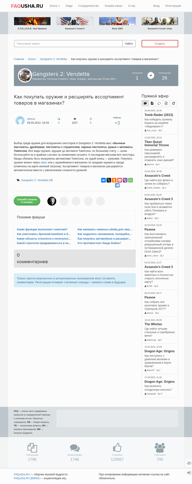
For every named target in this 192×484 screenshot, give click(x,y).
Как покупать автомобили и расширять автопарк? (105, 238)
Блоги (55, 5)
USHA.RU (27, 6)
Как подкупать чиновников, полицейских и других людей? (105, 234)
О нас (131, 5)
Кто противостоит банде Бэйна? (99, 243)
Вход (156, 5)
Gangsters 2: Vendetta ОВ (37, 180)
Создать (160, 43)
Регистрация (173, 5)
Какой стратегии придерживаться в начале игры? (44, 243)
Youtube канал (113, 5)
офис (44, 162)
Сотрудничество (88, 5)
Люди (69, 5)
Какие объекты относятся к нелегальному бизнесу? (44, 238)
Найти (129, 43)
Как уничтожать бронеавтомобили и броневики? (44, 234)
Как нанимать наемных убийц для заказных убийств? (105, 229)
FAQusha (22, 474)
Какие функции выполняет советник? (42, 229)
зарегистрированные (39, 278)
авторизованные (65, 278)
